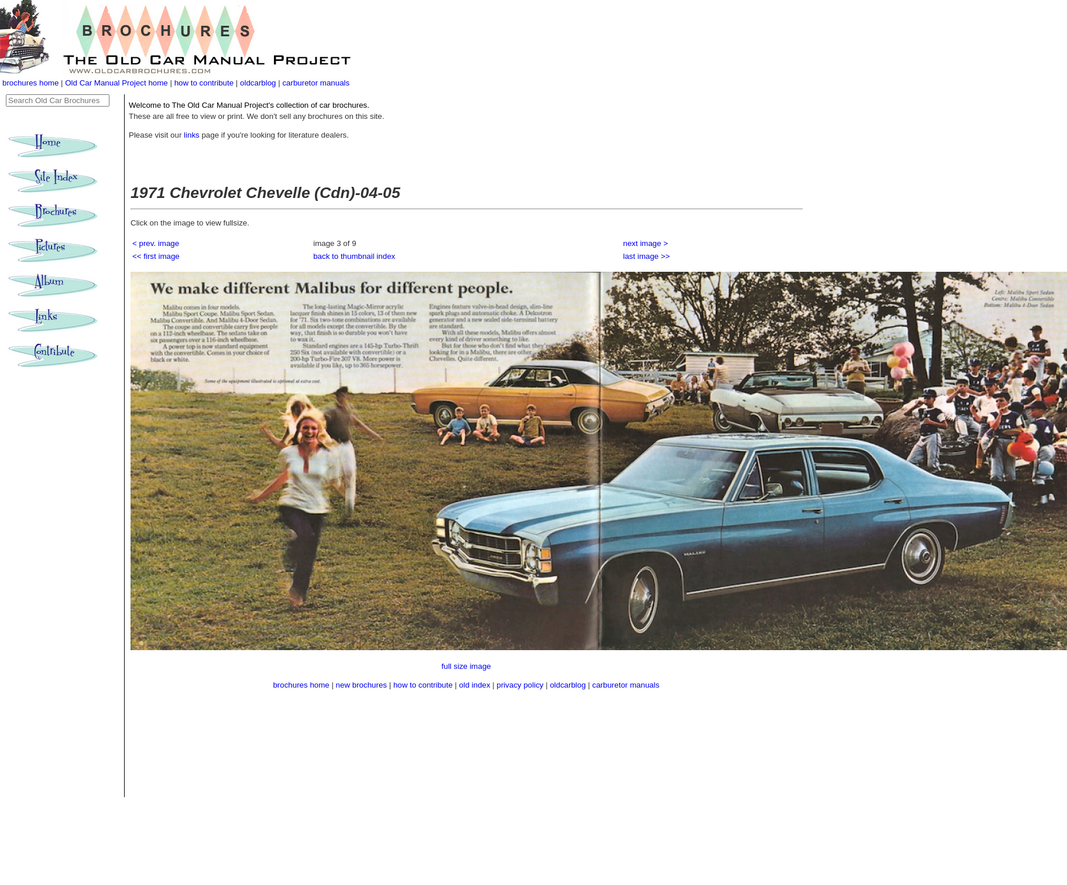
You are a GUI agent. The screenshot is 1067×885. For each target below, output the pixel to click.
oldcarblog (258, 82)
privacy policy (521, 685)
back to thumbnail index (354, 256)
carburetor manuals (315, 82)
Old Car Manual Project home (117, 82)
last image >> (646, 256)
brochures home (30, 82)
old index (474, 685)
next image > (645, 243)
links (192, 135)
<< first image (156, 256)
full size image (465, 666)
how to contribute (204, 82)
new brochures (361, 685)
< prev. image (155, 243)
